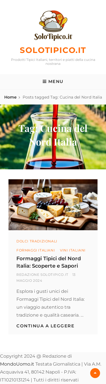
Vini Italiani (73, 250)
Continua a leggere (45, 325)
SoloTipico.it (53, 50)
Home (10, 97)
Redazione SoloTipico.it (42, 274)
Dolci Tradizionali (36, 241)
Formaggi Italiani (35, 250)
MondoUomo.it (17, 364)
